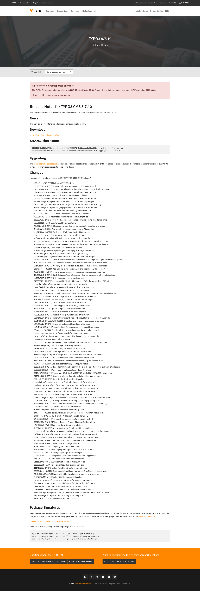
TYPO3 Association (83, 583)
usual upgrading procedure (45, 163)
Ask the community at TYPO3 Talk (48, 561)
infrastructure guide (146, 516)
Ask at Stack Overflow (81, 561)
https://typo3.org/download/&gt (45, 135)
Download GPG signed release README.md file (49, 521)
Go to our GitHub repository (119, 561)
